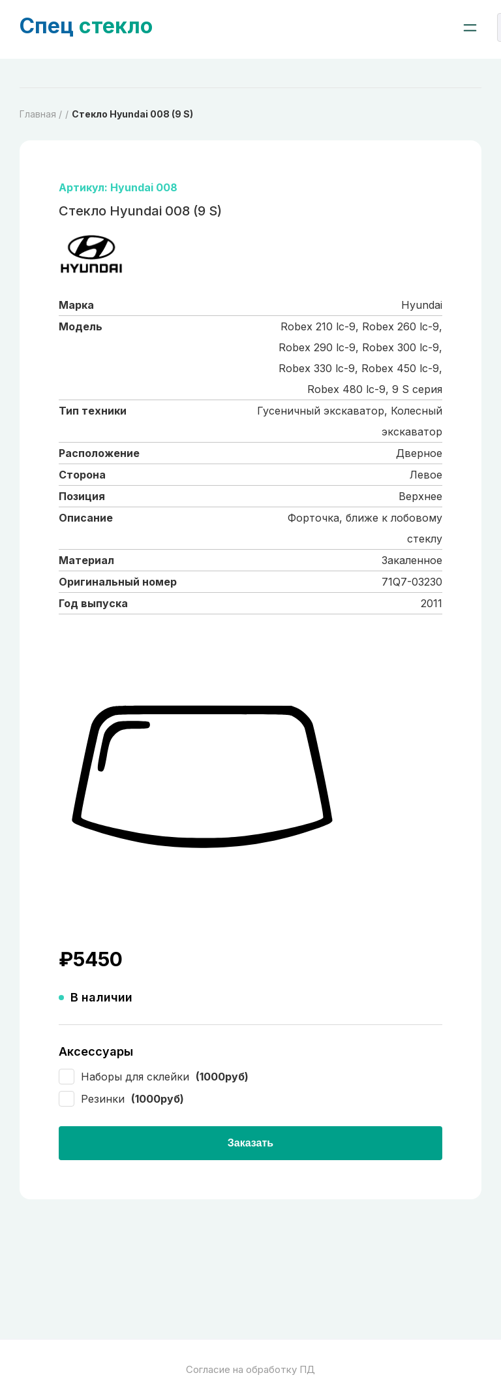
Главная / (41, 113)
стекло (86, 26)
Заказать (250, 1142)
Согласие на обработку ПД (250, 1369)
